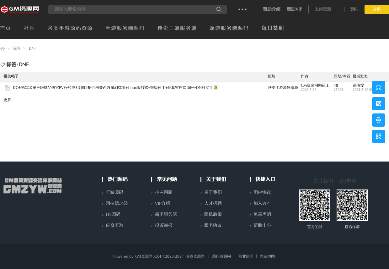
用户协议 (262, 192)
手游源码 (114, 192)
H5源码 (113, 214)
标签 (17, 48)
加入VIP (261, 203)
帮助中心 (262, 225)
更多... (8, 100)
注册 (377, 9)
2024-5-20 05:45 (365, 90)
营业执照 (245, 256)
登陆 (354, 9)
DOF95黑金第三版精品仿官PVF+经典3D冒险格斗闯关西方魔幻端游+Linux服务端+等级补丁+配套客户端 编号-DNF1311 (112, 87)
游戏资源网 (195, 256)
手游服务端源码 (125, 28)
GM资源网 (2, 48)
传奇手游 (114, 225)
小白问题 (164, 192)
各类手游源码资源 (70, 28)
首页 (5, 28)
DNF (32, 48)
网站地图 (267, 256)
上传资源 (323, 9)
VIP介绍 (162, 203)
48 (336, 85)
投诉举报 (164, 225)
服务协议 (213, 225)
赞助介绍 (271, 9)
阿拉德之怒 (117, 203)
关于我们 (213, 192)
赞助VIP (294, 9)
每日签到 (273, 28)
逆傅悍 (358, 85)
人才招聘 (213, 203)
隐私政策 (213, 214)
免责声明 (262, 214)
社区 (29, 28)
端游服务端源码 (229, 28)
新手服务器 (166, 214)
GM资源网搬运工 (315, 85)
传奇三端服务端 (177, 28)
